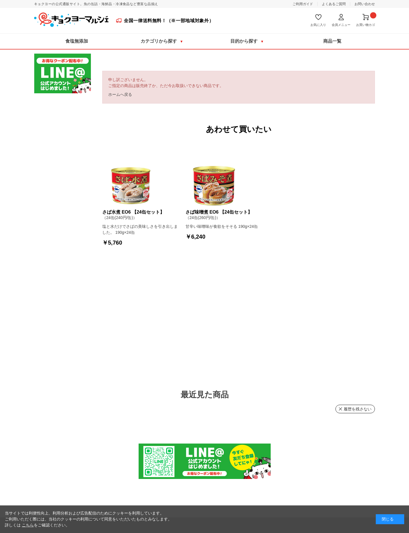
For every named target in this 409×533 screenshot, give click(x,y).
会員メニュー (341, 24)
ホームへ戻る (120, 94)
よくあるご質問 (334, 4)
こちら (28, 525)
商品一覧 (332, 41)
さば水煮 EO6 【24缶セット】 (133, 212)
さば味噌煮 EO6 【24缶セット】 (218, 212)
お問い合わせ (364, 4)
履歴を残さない (358, 409)
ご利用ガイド (303, 4)
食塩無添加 (76, 41)
